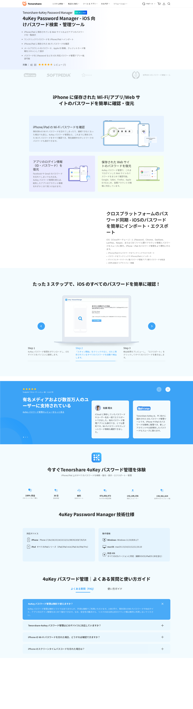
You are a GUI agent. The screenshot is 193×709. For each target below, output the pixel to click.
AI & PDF (104, 3)
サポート (147, 3)
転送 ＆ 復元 (73, 3)
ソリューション (119, 3)
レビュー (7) (60, 64)
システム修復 (57, 3)
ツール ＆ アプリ (89, 3)
